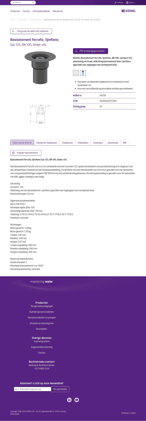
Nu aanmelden (60, 389)
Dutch (131, 3)
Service (26, 11)
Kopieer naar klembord (27, 153)
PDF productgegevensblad (92, 50)
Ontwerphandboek (41, 11)
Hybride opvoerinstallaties (41, 312)
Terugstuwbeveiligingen (42, 306)
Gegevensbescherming (41, 347)
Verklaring (124, 413)
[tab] (22, 143)
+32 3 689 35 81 (41, 368)
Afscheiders (41, 329)
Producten (15, 11)
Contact (120, 3)
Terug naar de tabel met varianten (32, 31)
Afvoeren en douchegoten (42, 323)
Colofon (41, 353)
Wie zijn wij (57, 11)
